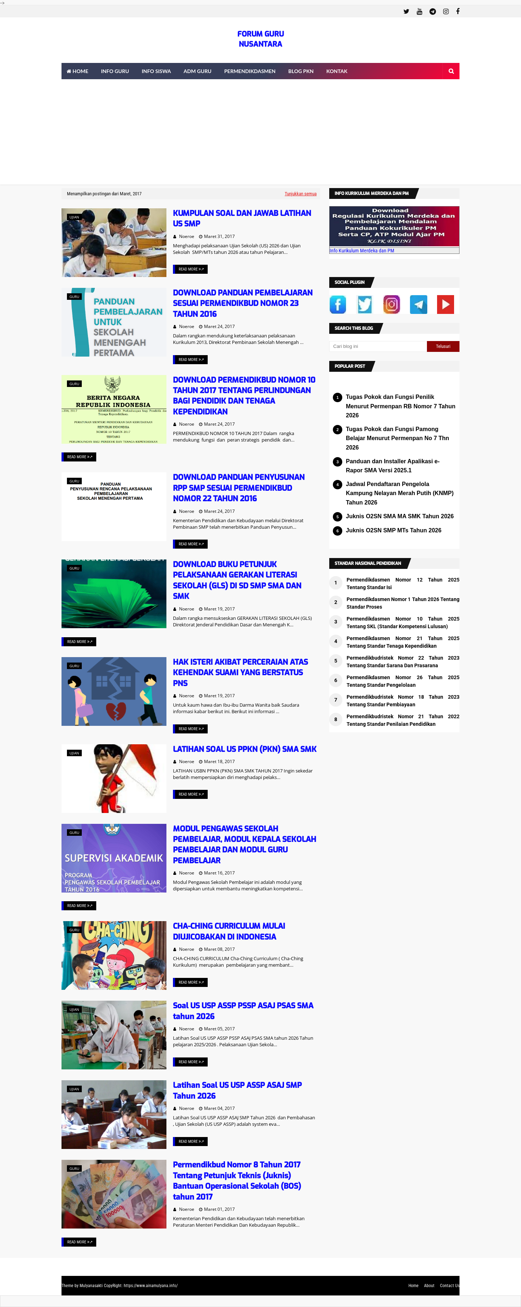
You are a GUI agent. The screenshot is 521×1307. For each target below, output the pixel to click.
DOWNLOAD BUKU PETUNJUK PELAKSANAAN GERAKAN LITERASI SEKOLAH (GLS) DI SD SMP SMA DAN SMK (237, 580)
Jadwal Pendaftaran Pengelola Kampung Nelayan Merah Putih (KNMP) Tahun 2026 (400, 493)
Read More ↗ (191, 269)
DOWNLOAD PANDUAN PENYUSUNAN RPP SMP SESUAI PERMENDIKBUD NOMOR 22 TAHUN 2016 (239, 488)
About (429, 1285)
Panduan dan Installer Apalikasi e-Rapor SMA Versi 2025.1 (393, 466)
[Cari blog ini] (378, 346)
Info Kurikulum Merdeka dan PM (362, 251)
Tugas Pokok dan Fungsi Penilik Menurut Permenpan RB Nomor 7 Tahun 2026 (401, 406)
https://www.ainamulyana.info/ (151, 1285)
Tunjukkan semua (301, 193)
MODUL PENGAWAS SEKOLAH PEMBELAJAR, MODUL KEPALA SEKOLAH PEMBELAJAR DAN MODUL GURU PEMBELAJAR (244, 845)
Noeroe (186, 236)
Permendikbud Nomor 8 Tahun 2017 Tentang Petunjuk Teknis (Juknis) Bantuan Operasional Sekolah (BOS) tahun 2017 (237, 1181)
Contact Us (449, 1285)
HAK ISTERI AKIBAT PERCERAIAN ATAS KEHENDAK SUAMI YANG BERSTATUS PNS (240, 673)
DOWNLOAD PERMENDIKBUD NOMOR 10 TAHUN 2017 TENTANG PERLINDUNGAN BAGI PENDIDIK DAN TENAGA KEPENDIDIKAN (244, 396)
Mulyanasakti (91, 1285)
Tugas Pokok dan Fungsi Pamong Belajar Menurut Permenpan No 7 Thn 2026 (397, 438)
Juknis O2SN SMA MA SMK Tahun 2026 (400, 516)
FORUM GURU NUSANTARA (260, 39)
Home (413, 1285)
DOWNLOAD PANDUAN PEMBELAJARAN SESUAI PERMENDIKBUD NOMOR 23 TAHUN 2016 (243, 303)
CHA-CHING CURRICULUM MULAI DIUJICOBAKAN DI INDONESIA (229, 931)
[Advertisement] (260, 133)
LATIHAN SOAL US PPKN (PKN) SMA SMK (245, 749)
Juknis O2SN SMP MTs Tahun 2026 (393, 530)
